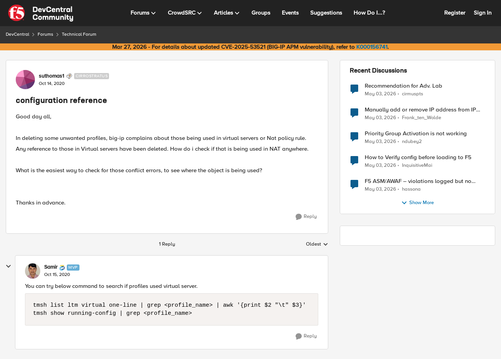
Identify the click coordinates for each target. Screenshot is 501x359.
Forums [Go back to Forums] (45, 34)
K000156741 (371, 46)
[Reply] (306, 217)
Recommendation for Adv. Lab (403, 86)
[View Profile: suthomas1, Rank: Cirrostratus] (25, 79)
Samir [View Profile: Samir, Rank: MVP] (51, 267)
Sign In (482, 12)
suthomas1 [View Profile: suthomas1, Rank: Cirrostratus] (51, 76)
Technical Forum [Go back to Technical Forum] (79, 34)
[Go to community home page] (41, 13)
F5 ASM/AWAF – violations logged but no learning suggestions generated (418, 181)
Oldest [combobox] (317, 244)
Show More (417, 203)
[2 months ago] (380, 94)
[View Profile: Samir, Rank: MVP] (32, 271)
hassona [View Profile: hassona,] (411, 189)
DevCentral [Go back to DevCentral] (17, 34)
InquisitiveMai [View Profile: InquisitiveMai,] (417, 165)
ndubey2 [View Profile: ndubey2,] (412, 142)
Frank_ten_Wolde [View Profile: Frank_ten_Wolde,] (421, 118)
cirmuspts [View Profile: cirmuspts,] (412, 93)
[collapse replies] (8, 266)
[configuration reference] (57, 275)
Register (454, 12)
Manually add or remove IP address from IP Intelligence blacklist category (420, 109)
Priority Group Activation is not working (416, 133)
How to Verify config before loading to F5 (418, 157)
